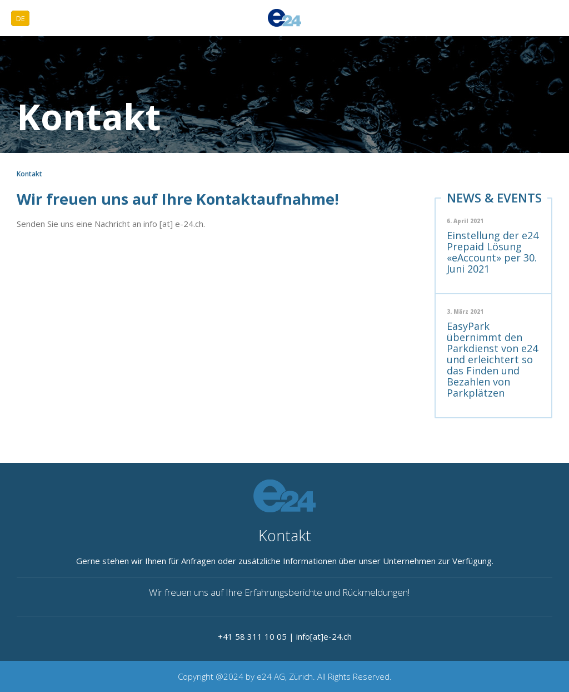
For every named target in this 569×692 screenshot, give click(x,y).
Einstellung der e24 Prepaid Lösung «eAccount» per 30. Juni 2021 (492, 252)
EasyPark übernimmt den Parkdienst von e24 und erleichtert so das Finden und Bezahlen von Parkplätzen (492, 359)
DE (20, 18)
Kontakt (284, 535)
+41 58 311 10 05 (252, 636)
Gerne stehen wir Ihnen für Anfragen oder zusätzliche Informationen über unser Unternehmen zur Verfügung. (284, 560)
